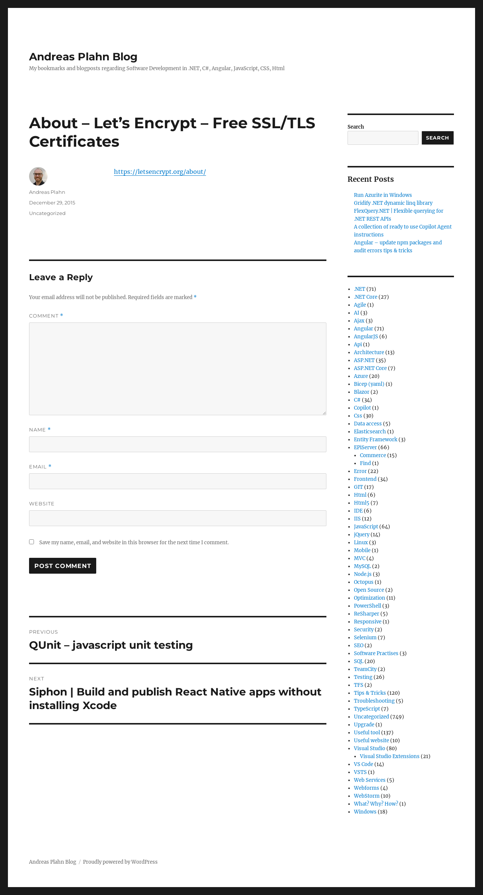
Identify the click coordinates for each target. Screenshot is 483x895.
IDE (358, 511)
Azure (361, 376)
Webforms (366, 788)
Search (356, 127)
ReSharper (366, 614)
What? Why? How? (376, 804)
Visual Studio (369, 748)
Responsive (367, 622)
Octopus (364, 582)
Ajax (359, 321)
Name (40, 430)
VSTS (360, 772)
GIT (358, 487)
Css (358, 416)
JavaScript (366, 526)
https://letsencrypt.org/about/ (160, 171)
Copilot (362, 408)
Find (365, 463)
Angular (363, 328)
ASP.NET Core (370, 368)
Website (42, 503)
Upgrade (364, 725)
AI (356, 313)
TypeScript (367, 709)
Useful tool (367, 732)
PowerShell (367, 606)
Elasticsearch (370, 431)
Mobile (362, 550)
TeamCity (365, 669)
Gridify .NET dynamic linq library (393, 203)
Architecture (369, 352)
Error (360, 471)
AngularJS (366, 336)
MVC (359, 558)
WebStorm (367, 796)
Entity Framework (375, 439)
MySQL (362, 566)
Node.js (363, 574)
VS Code (363, 764)
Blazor (361, 392)
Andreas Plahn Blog (83, 56)
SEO (358, 645)
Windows (365, 812)
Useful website (371, 740)
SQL (358, 661)
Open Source (369, 590)
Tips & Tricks (370, 693)
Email (40, 467)
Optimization (369, 598)
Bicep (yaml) (369, 384)
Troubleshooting (374, 701)
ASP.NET (364, 360)
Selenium (365, 637)
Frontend (365, 479)
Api (358, 344)
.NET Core (365, 297)
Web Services (370, 780)
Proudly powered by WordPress (120, 862)
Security (364, 629)
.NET (359, 289)
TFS (358, 685)
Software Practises (376, 653)
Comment (46, 316)
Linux (361, 542)
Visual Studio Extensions (390, 756)
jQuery (361, 534)
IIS (357, 519)
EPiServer (365, 447)
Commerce (373, 455)
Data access (368, 424)
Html (360, 495)
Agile (360, 305)
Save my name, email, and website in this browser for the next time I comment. (134, 542)
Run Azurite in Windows (383, 195)
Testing (363, 677)
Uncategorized (47, 213)
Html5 (361, 503)
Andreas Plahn (47, 192)
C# (357, 400)
